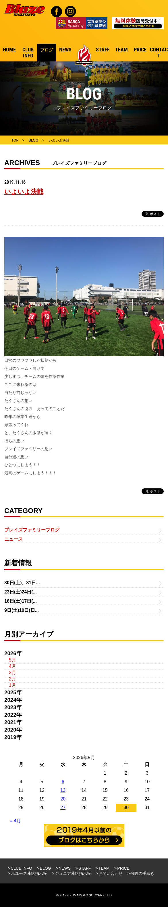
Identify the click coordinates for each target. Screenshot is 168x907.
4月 (12, 666)
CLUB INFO (21, 868)
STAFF (84, 868)
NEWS (65, 868)
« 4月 (15, 820)
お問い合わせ (111, 873)
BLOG (45, 868)
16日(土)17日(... (20, 601)
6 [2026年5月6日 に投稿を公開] (63, 781)
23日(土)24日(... (20, 591)
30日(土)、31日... (22, 582)
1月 (12, 685)
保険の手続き (142, 873)
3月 (12, 672)
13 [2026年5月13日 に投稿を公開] (62, 790)
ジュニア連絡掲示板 (73, 873)
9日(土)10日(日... (21, 610)
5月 (12, 659)
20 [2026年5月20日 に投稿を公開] (62, 798)
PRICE (123, 868)
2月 (12, 678)
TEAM (104, 868)
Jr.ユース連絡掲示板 (29, 873)
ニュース (13, 539)
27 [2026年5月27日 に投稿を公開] (62, 807)
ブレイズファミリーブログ (31, 529)
